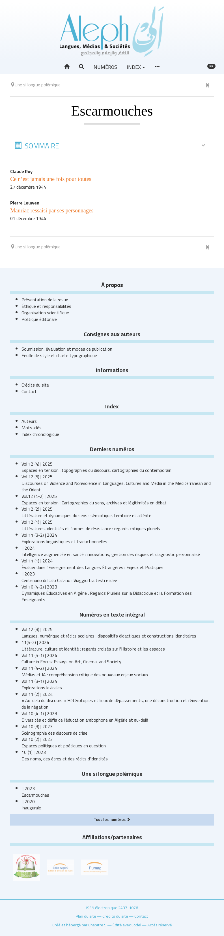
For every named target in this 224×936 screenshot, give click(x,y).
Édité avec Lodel (127, 925)
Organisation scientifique (45, 312)
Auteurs (29, 421)
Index (136, 67)
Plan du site (86, 916)
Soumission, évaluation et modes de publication (66, 349)
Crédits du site (35, 385)
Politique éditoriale (39, 319)
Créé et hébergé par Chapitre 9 (79, 925)
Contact (29, 391)
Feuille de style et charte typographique (59, 355)
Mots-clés (31, 427)
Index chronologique (40, 434)
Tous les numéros (112, 819)
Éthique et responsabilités (46, 306)
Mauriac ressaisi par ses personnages (51, 210)
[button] (81, 66)
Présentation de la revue (44, 299)
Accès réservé (159, 925)
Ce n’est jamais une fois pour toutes (50, 179)
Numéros (105, 67)
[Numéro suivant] (207, 85)
